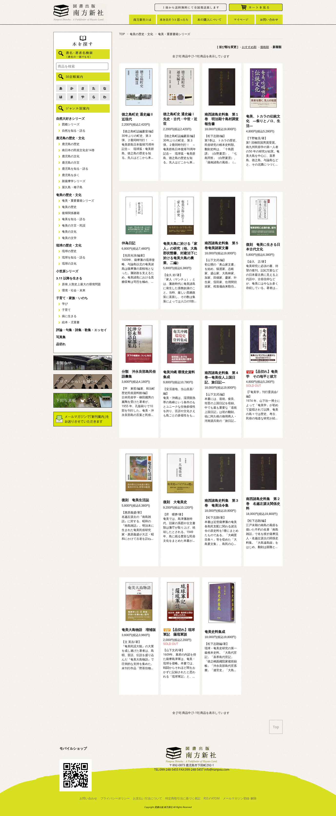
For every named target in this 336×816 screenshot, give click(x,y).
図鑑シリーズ (70, 124)
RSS (206, 798)
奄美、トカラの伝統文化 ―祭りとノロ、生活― (263, 121)
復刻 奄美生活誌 (135, 500)
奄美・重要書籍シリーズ (174, 34)
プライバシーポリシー (115, 798)
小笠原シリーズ (67, 271)
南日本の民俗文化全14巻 (78, 150)
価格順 (264, 47)
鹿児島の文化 (70, 156)
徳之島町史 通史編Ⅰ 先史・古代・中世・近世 (180, 119)
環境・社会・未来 (73, 290)
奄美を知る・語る (73, 219)
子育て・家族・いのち (72, 298)
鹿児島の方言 (70, 162)
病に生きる (69, 316)
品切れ (61, 344)
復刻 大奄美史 (175, 502)
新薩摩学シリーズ (73, 181)
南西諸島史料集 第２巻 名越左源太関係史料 (263, 503)
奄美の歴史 (69, 207)
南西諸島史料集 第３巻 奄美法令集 (222, 503)
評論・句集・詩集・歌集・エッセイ (81, 330)
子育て (66, 310)
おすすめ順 (249, 47)
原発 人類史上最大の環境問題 (81, 284)
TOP (122, 34)
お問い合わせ (88, 798)
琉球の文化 (69, 263)
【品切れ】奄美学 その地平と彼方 (262, 374)
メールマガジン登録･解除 (240, 798)
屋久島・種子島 (72, 187)
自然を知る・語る (73, 130)
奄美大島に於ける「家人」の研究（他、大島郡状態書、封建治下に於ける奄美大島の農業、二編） (180, 253)
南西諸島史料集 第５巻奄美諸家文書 (222, 245)
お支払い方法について (147, 798)
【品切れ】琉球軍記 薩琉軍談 (179, 632)
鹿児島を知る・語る (75, 169)
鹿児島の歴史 (70, 144)
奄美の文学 (69, 238)
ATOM (215, 798)
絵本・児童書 (70, 322)
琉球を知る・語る (73, 257)
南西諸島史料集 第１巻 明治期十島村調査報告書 (222, 119)
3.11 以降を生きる (69, 278)
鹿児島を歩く (70, 175)
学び (65, 304)
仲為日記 (128, 243)
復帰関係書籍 (70, 213)
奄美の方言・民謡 (73, 225)
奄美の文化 (69, 231)
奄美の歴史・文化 (141, 34)
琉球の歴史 (69, 251)
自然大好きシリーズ (70, 118)
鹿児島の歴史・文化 (70, 138)
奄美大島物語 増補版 (139, 629)
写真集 (61, 337)
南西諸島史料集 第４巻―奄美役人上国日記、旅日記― (222, 377)
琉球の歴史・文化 (68, 245)
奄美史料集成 (215, 631)
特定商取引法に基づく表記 (182, 798)
